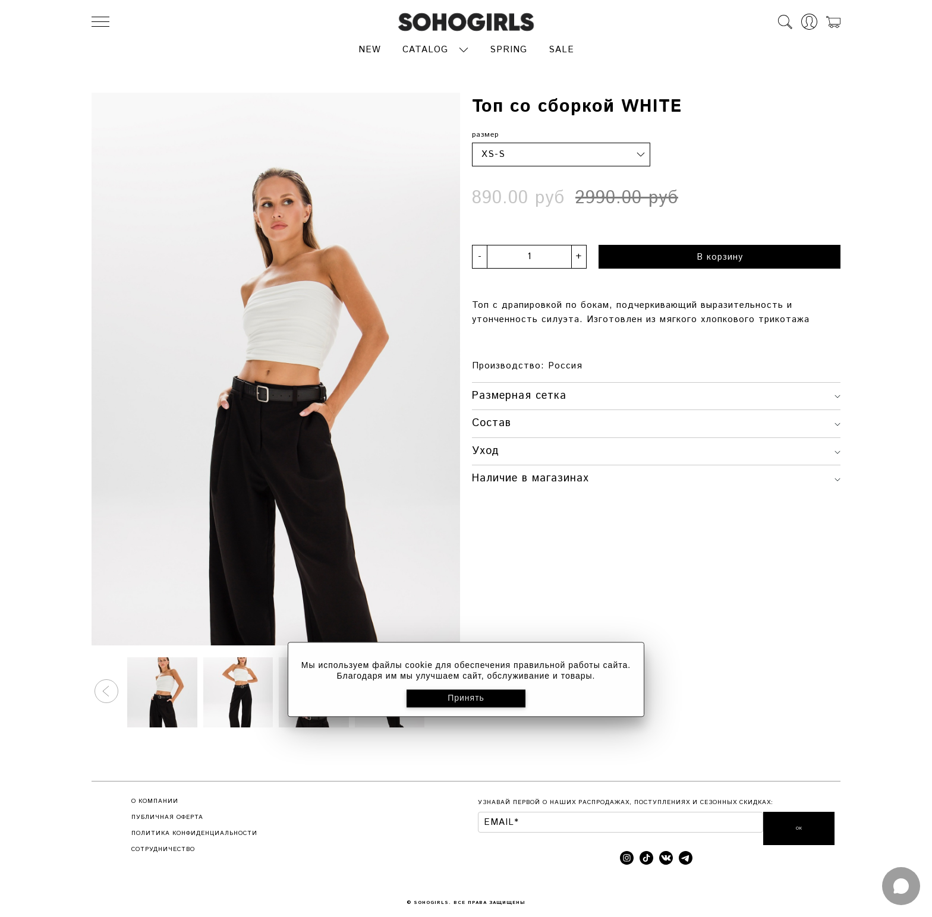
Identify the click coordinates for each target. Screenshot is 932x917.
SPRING (508, 48)
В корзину (720, 255)
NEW (369, 48)
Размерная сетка (656, 394)
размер (485, 133)
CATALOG (425, 48)
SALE (561, 48)
